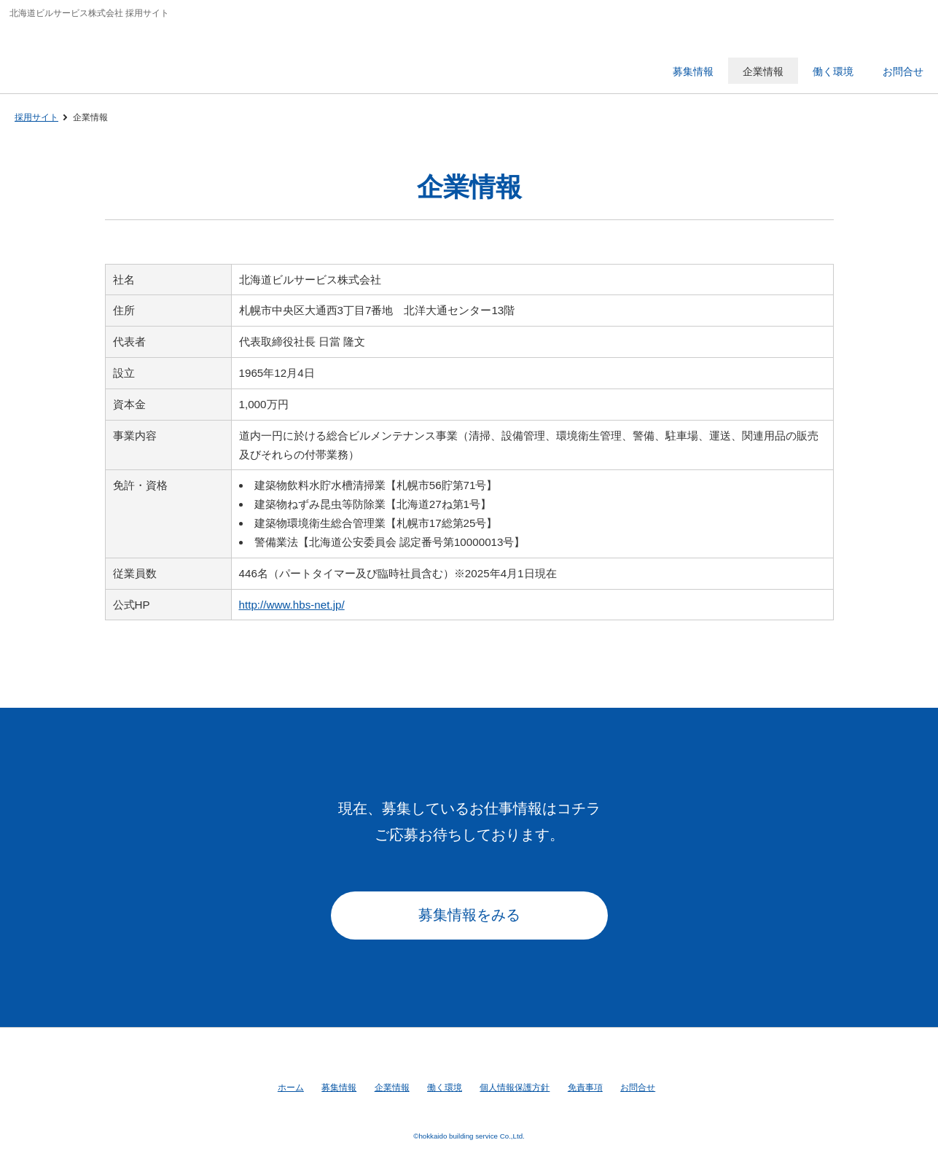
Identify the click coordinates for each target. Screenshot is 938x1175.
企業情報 (392, 1087)
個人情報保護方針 (515, 1087)
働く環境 (444, 1087)
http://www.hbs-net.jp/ (292, 604)
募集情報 (338, 1087)
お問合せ (637, 1087)
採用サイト (36, 117)
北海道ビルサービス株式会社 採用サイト (111, 55)
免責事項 (585, 1087)
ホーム (291, 1087)
